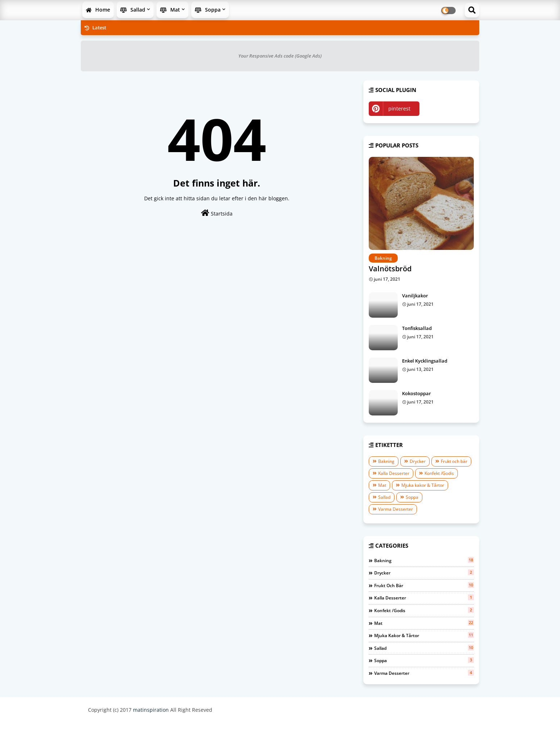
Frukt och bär (454, 461)
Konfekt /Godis (439, 473)
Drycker (418, 461)
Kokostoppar (416, 393)
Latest (95, 27)
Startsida (217, 213)
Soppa (208, 9)
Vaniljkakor (415, 295)
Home (98, 9)
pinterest (399, 108)
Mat (170, 9)
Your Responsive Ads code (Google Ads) (280, 56)
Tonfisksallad (417, 328)
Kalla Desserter (393, 473)
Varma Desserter (395, 509)
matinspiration (151, 709)
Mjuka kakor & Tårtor (422, 485)
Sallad (132, 9)
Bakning (386, 461)
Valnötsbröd (390, 268)
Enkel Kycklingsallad (424, 361)
